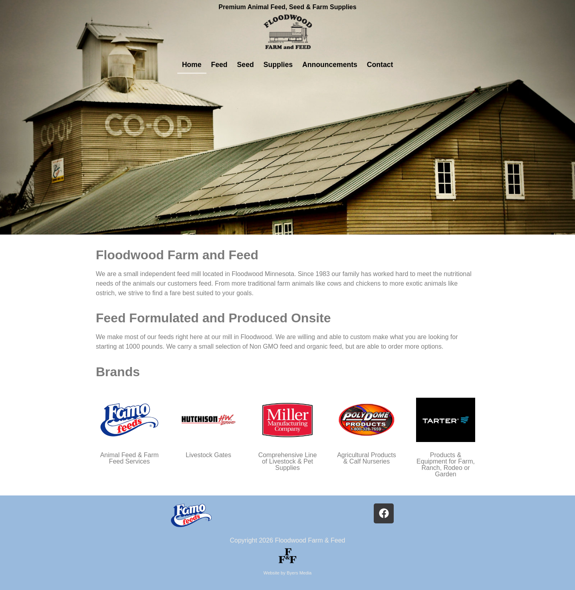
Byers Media (299, 572)
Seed (245, 65)
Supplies (278, 65)
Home (192, 65)
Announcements (329, 65)
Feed (219, 65)
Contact (380, 65)
